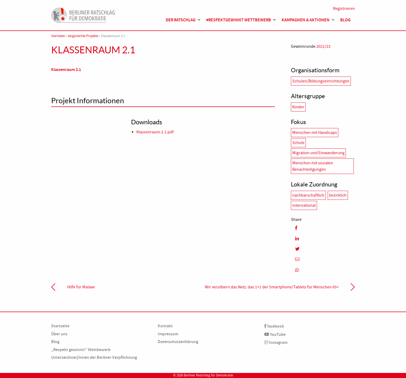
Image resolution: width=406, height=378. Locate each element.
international (304, 205)
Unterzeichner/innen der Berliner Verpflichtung (94, 357)
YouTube (275, 334)
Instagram (275, 342)
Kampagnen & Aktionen (306, 20)
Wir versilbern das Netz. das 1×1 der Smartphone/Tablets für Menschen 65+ (272, 287)
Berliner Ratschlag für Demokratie (208, 375)
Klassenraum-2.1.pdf (155, 132)
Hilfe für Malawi (81, 287)
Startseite (58, 36)
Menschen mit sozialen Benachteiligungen (312, 166)
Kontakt (165, 326)
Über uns (59, 334)
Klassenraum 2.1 (66, 69)
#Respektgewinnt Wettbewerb (238, 20)
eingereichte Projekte (83, 36)
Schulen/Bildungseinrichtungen (321, 81)
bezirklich (338, 195)
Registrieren (344, 8)
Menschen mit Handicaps (314, 132)
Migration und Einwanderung (318, 153)
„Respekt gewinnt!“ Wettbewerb (81, 349)
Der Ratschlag (181, 20)
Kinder (298, 107)
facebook (274, 326)
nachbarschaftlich (308, 195)
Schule (298, 142)
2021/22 (323, 46)
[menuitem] (181, 20)
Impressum (168, 334)
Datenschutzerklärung (178, 341)
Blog (345, 20)
